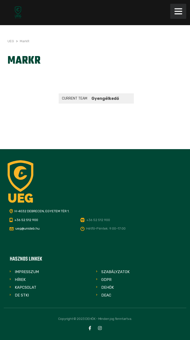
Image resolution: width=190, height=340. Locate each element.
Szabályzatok (115, 272)
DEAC (106, 295)
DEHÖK (107, 287)
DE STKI (22, 295)
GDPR (106, 279)
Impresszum (27, 272)
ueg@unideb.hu (27, 228)
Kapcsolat (25, 287)
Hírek (20, 279)
